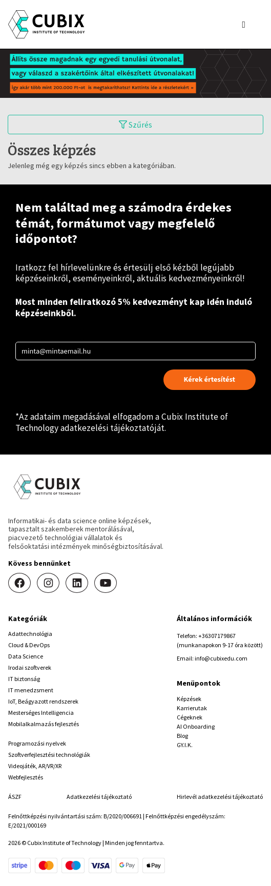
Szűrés (135, 124)
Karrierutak (192, 708)
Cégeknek (189, 717)
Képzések (189, 699)
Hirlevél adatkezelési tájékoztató (220, 796)
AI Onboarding (196, 726)
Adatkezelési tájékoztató (99, 796)
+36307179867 (217, 636)
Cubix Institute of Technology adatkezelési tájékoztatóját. (121, 422)
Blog (182, 735)
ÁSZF (15, 796)
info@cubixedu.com (221, 658)
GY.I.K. (185, 745)
